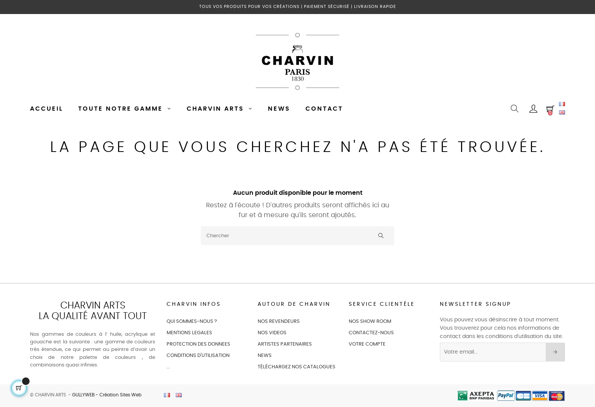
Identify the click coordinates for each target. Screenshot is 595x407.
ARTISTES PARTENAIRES (285, 344)
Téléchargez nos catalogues (296, 367)
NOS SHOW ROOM (370, 321)
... (168, 367)
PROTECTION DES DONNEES (198, 344)
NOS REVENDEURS (279, 321)
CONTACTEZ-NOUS (371, 332)
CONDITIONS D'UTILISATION (198, 355)
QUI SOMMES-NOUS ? (192, 321)
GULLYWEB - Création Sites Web (107, 395)
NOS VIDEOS (272, 332)
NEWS (265, 355)
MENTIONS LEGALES (189, 332)
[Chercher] (297, 235)
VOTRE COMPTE (367, 344)
